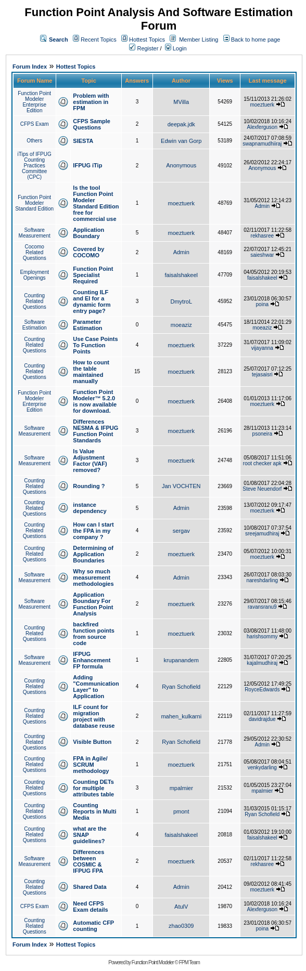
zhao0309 (181, 926)
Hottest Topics (147, 39)
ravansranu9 (262, 607)
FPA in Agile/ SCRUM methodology (91, 764)
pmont (181, 811)
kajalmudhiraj (262, 663)
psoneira (262, 434)
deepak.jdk (181, 124)
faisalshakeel (181, 275)
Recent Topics (99, 39)
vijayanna (262, 348)
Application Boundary (88, 233)
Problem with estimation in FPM (91, 102)
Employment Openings (34, 275)
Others (34, 140)
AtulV (181, 906)
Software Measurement (34, 233)
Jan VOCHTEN (181, 486)
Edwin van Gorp (181, 141)
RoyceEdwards (262, 689)
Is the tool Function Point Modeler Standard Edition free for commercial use (96, 203)
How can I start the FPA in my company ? (93, 530)
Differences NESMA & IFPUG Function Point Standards (95, 430)
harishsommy (262, 636)
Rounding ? (89, 486)
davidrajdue (262, 719)
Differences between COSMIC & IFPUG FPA (88, 861)
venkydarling (262, 767)
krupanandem (181, 660)
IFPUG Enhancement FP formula (91, 660)
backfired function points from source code (93, 633)
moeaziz (181, 325)
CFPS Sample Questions (91, 124)
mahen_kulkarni (181, 716)
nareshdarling (262, 580)
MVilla (181, 102)
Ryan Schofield (181, 687)
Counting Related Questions (34, 301)
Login (176, 48)
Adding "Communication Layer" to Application (96, 686)
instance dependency (89, 508)
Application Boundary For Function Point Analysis (93, 604)
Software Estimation (34, 325)
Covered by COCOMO (88, 252)
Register (143, 48)
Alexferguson (262, 127)
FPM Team (189, 962)
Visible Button (92, 742)
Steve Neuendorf (262, 489)
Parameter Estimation (87, 325)
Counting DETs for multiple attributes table (93, 788)
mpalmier (181, 788)
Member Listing (198, 39)
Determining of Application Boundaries (93, 554)
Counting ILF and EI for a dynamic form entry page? (91, 301)
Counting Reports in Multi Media (94, 811)
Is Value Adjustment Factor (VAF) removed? (90, 460)
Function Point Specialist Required (93, 275)
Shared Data (89, 887)
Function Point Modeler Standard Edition (34, 203)
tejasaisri (262, 374)
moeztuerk (262, 105)
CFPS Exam (34, 124)
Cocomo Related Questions (34, 252)
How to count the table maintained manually (91, 371)
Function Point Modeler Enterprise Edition (34, 101)
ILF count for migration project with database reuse (93, 716)
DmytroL (181, 301)
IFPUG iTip (87, 165)
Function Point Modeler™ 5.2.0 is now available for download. (95, 401)
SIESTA (83, 141)
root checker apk (262, 463)
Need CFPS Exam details (90, 906)
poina (262, 304)
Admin (262, 206)
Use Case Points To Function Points (95, 345)
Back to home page (255, 39)
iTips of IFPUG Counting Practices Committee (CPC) (35, 165)
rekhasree (262, 236)
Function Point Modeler (153, 962)
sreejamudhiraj (262, 533)
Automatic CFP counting (93, 926)
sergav (181, 531)
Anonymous (181, 165)
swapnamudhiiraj (262, 144)
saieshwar (262, 255)
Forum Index (29, 66)
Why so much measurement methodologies (93, 577)
